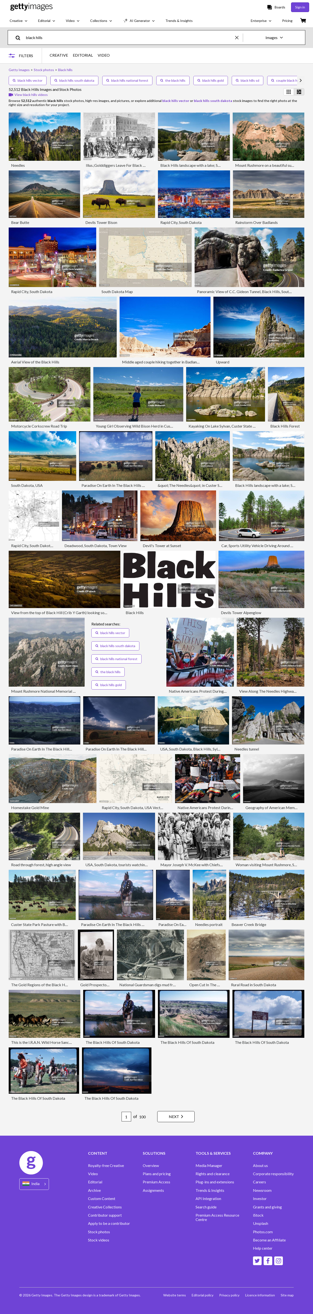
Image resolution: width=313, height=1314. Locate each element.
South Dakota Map (117, 291)
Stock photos (99, 1232)
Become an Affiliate (269, 1240)
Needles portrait (209, 924)
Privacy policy (229, 1295)
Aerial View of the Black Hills (35, 362)
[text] (129, 37)
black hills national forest (127, 80)
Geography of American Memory (272, 807)
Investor (260, 1198)
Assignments (153, 1190)
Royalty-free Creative (106, 1165)
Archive (94, 1190)
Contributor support (105, 1215)
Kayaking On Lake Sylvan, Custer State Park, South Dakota (237, 426)
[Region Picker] (34, 1184)
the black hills (172, 80)
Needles (18, 165)
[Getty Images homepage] (31, 7)
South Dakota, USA (27, 485)
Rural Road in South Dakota (253, 984)
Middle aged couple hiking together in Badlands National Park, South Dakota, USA (190, 362)
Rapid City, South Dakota (181, 222)
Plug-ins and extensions (215, 1182)
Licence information (260, 1295)
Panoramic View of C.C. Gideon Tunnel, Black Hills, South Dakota (250, 291)
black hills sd (247, 80)
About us (260, 1165)
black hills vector (27, 80)
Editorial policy (202, 1295)
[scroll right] (300, 80)
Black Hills (135, 612)
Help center (262, 1248)
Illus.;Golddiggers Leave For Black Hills (118, 165)
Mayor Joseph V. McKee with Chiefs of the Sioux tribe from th (211, 864)
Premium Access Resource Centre (217, 1217)
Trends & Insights (210, 1190)
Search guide (206, 1207)
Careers (259, 1182)
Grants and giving (267, 1207)
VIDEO (104, 55)
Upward (222, 362)
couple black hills (286, 80)
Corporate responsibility (273, 1174)
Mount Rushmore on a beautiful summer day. (271, 165)
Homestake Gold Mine (30, 807)
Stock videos (98, 1240)
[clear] (239, 37)
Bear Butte (20, 222)
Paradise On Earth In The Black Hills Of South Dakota (126, 485)
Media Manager (209, 1165)
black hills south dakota (74, 80)
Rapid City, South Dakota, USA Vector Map (46, 545)
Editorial (95, 1182)
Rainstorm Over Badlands (256, 222)
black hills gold (210, 80)
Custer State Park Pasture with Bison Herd (46, 924)
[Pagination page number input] (126, 1116)
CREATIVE (59, 55)
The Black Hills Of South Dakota (113, 1042)
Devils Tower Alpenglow (241, 612)
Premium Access (156, 1182)
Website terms (174, 1295)
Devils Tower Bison (101, 222)
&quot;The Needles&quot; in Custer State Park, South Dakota (208, 485)
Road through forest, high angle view (41, 864)
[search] (20, 37)
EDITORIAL (83, 55)
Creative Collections (105, 1207)
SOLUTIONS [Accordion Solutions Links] (154, 1153)
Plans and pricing (157, 1174)
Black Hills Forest (285, 426)
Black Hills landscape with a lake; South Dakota (199, 165)
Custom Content (101, 1198)
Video (93, 1174)
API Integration (208, 1198)
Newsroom (262, 1190)
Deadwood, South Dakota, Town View (95, 545)
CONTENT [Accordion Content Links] (97, 1153)
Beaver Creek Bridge (248, 924)
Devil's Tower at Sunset (162, 545)
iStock (258, 1215)
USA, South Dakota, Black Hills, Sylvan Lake (196, 749)
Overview (151, 1165)
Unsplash (260, 1223)
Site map (287, 1295)
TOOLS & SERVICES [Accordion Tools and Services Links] (213, 1153)
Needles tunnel (246, 749)
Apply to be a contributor (109, 1223)
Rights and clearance (213, 1174)
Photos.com (263, 1232)
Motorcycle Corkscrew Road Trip (39, 426)
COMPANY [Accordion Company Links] (263, 1153)
